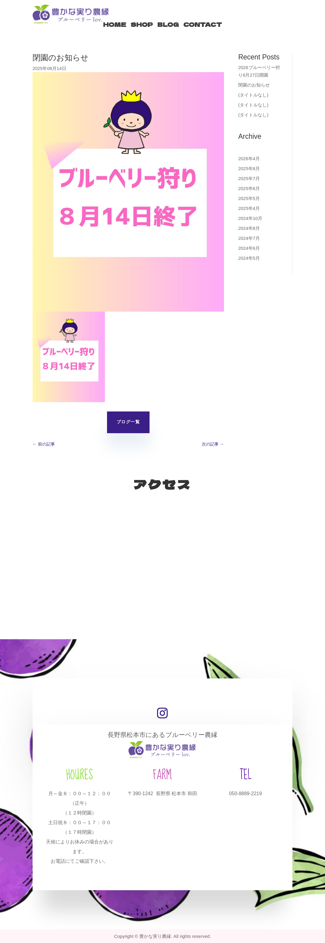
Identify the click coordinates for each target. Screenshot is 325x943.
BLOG (168, 24)
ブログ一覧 (128, 422)
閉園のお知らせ (254, 84)
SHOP (142, 24)
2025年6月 (249, 188)
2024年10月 (250, 218)
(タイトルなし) (253, 94)
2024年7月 (249, 238)
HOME (114, 24)
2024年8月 (249, 228)
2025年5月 (249, 198)
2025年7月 (249, 178)
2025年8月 (249, 168)
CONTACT (202, 24)
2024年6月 (249, 248)
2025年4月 (249, 208)
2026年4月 (249, 158)
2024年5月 (249, 258)
